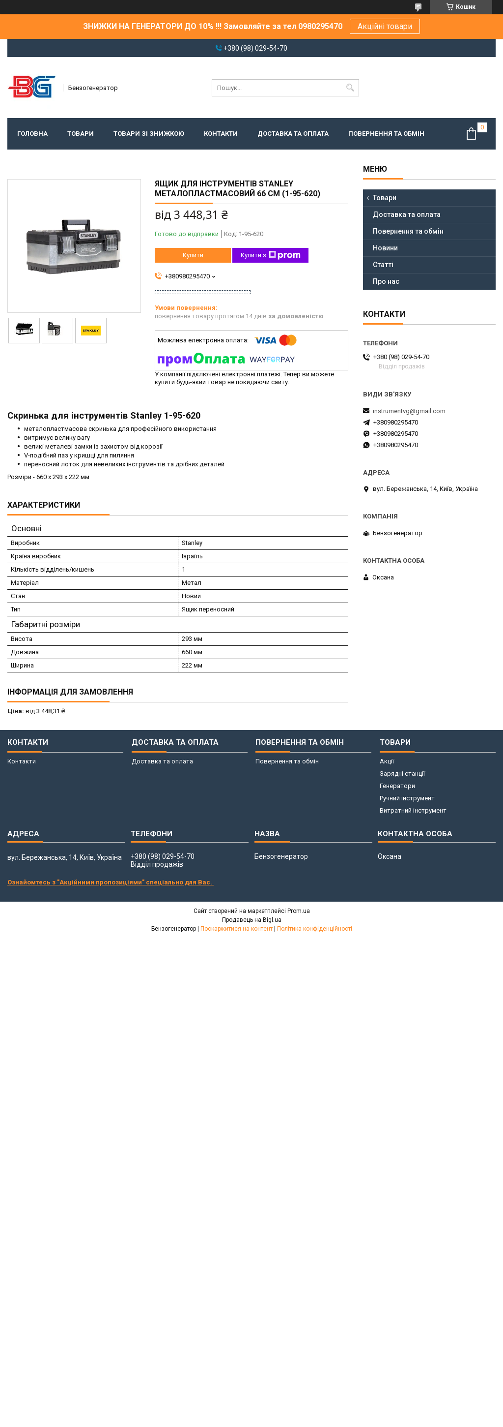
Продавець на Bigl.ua (251, 919)
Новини (385, 248)
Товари (80, 133)
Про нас (386, 281)
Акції (387, 761)
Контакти (221, 133)
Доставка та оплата (293, 133)
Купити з (271, 255)
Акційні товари (385, 26)
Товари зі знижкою (148, 133)
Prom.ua (298, 911)
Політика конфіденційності (314, 928)
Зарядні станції (402, 773)
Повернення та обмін (386, 133)
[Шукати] (350, 87)
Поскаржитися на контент (236, 928)
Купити (193, 255)
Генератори (397, 785)
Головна (32, 133)
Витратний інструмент (413, 810)
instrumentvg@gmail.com (409, 411)
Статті (383, 265)
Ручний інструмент (407, 798)
